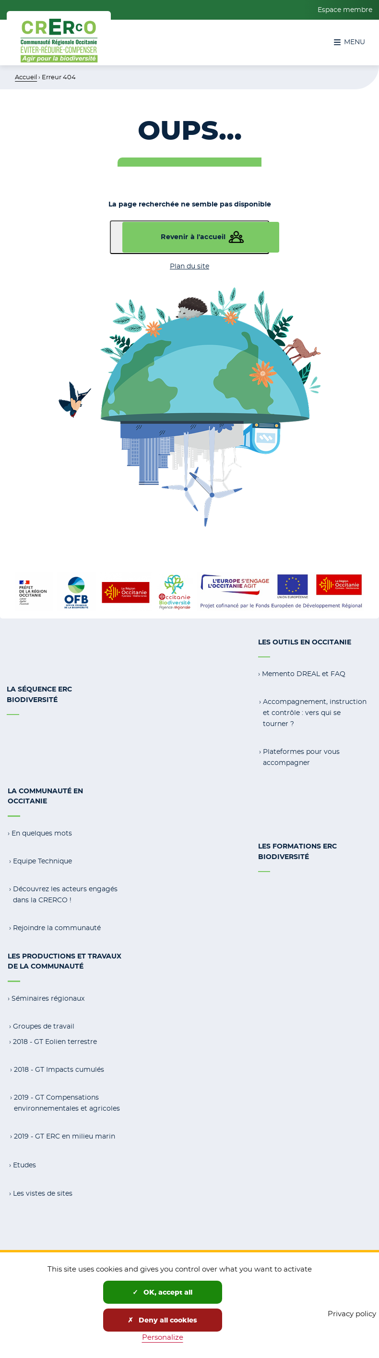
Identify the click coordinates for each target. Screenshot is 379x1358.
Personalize (162, 1337)
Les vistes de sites (42, 1189)
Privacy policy (352, 1313)
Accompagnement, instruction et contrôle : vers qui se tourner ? (315, 712)
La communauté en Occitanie (45, 795)
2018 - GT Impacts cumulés (59, 1066)
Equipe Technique (42, 859)
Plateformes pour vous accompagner (301, 756)
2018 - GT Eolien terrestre (55, 1038)
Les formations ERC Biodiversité (297, 850)
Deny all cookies (162, 1320)
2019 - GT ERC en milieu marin (64, 1132)
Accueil (26, 77)
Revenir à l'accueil (193, 236)
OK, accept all (162, 1292)
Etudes (24, 1161)
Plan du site (189, 266)
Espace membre (345, 9)
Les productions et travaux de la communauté (64, 958)
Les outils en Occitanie (304, 642)
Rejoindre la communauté (57, 925)
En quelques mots (42, 831)
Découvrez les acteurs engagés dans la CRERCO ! (65, 892)
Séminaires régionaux (48, 995)
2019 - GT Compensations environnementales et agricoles (67, 1099)
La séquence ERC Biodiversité (39, 694)
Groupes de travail (43, 1022)
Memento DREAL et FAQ (303, 673)
